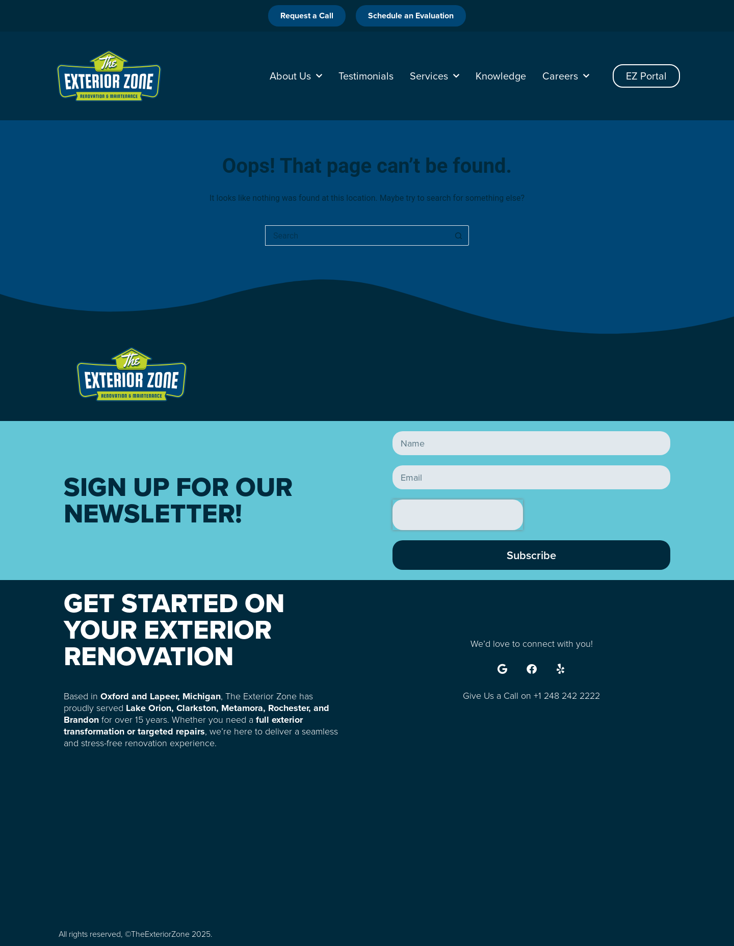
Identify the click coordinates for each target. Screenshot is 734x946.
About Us (296, 76)
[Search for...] (357, 235)
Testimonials (366, 76)
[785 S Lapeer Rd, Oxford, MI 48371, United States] (367, 840)
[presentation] (457, 515)
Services (434, 76)
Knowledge (501, 76)
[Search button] (459, 235)
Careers (565, 76)
